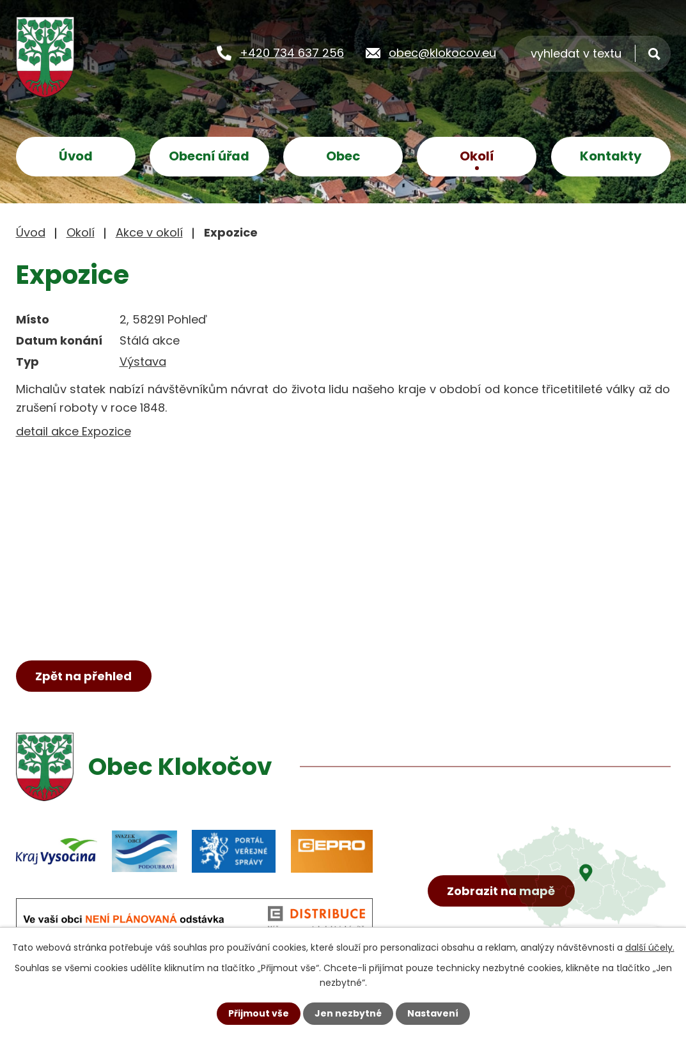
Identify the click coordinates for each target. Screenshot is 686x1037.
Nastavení (432, 1013)
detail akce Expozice (73, 431)
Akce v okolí (149, 232)
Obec (343, 156)
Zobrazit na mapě (501, 891)
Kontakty (611, 156)
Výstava (143, 362)
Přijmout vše (258, 1013)
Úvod (76, 156)
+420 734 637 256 (292, 52)
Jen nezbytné (348, 1013)
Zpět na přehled (83, 676)
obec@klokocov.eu (442, 52)
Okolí (477, 156)
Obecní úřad (209, 156)
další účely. (649, 947)
